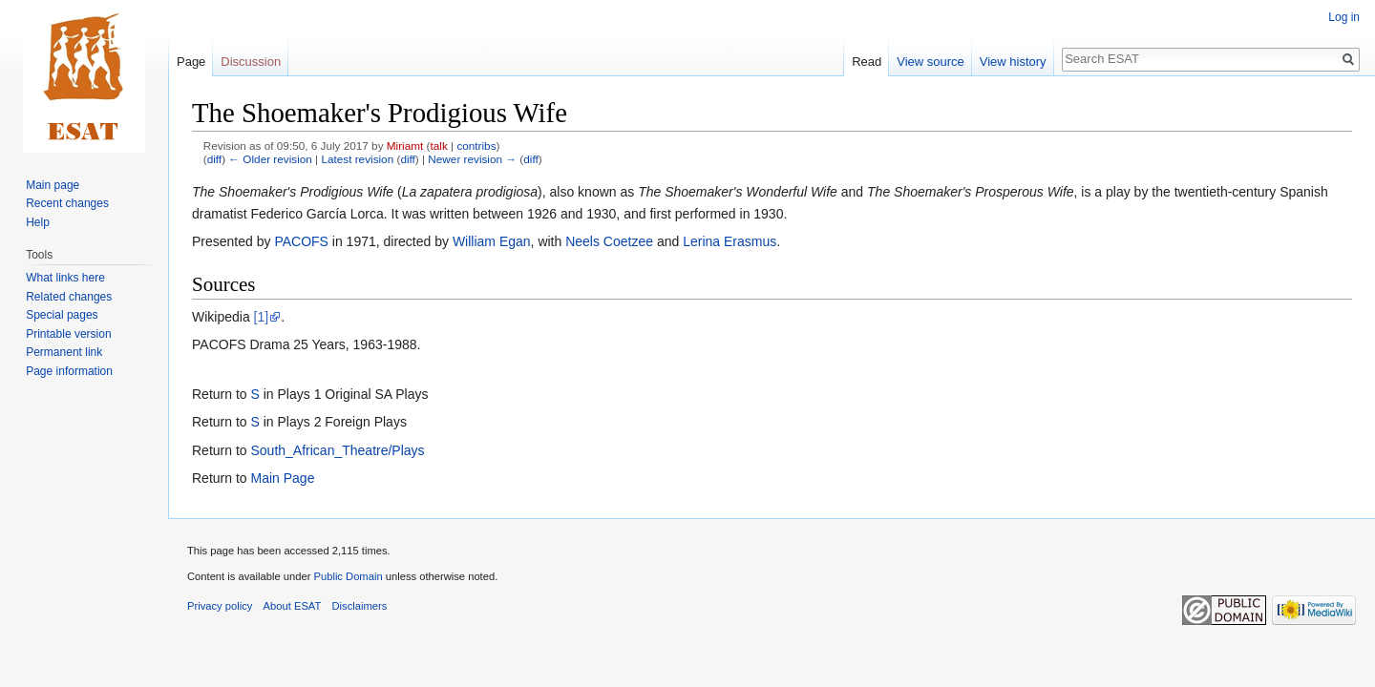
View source (930, 61)
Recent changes (67, 203)
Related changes (69, 296)
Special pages (61, 315)
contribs (476, 145)
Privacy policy (219, 606)
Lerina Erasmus (729, 241)
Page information (69, 371)
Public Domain (347, 576)
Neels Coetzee (609, 241)
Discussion (251, 61)
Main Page (282, 478)
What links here (65, 277)
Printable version (68, 334)
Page (191, 61)
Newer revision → (472, 159)
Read (866, 61)
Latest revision (357, 159)
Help (38, 222)
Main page (52, 185)
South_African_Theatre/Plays (337, 450)
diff (214, 159)
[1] (261, 316)
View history (1013, 61)
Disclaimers (360, 606)
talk (439, 145)
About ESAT (293, 606)
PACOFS (301, 241)
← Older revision (270, 159)
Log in (1344, 17)
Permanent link (64, 352)
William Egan (492, 241)
